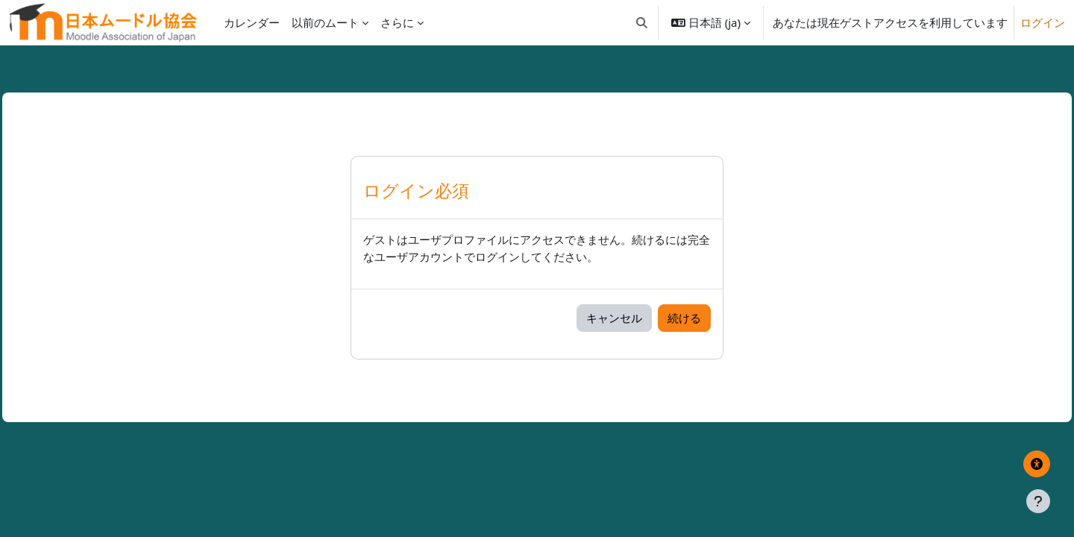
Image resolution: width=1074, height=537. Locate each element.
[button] (642, 22)
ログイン (1042, 22)
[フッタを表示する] (1038, 501)
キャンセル (614, 317)
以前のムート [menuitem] (325, 22)
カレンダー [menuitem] (252, 22)
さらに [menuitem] (397, 22)
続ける (684, 317)
